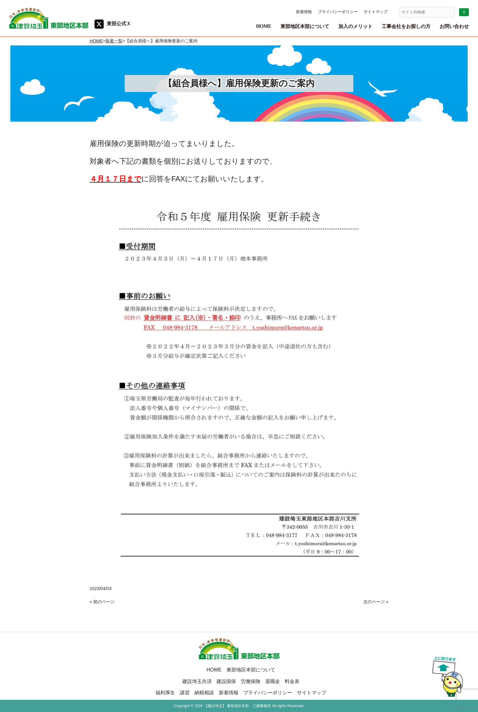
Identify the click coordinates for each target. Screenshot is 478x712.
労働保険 (250, 681)
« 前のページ (102, 601)
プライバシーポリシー (338, 11)
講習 (185, 692)
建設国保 (226, 681)
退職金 (272, 681)
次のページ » (375, 601)
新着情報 (304, 11)
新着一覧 (114, 40)
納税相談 (204, 692)
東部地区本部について (251, 669)
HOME (96, 40)
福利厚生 (165, 692)
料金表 (292, 681)
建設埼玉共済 (197, 681)
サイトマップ (375, 11)
